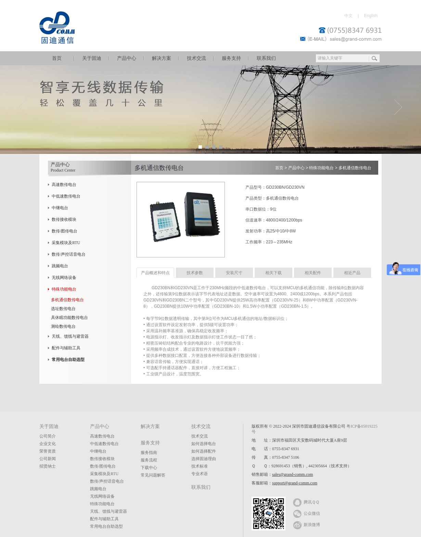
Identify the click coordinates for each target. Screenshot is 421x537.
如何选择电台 (203, 443)
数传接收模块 (64, 219)
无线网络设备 (64, 277)
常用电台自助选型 (106, 526)
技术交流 (196, 58)
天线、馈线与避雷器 (70, 336)
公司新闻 (47, 458)
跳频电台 (60, 266)
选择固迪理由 (203, 458)
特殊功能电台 (64, 289)
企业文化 (47, 443)
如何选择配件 (203, 451)
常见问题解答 (153, 475)
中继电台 (60, 207)
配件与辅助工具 (66, 348)
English (371, 15)
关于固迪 (91, 58)
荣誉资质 (47, 451)
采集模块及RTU (66, 242)
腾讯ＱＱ (306, 502)
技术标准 (199, 466)
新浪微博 (306, 524)
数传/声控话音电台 (69, 254)
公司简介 (47, 436)
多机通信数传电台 (67, 299)
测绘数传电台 (63, 326)
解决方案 (161, 58)
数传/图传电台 (64, 231)
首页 (57, 58)
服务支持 (231, 58)
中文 (348, 15)
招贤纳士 (47, 466)
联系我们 (266, 58)
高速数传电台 (64, 184)
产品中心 (126, 58)
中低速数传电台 (66, 196)
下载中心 (149, 467)
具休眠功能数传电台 (69, 317)
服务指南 (149, 452)
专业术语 (199, 473)
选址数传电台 (63, 308)
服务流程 (149, 460)
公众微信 (306, 513)
